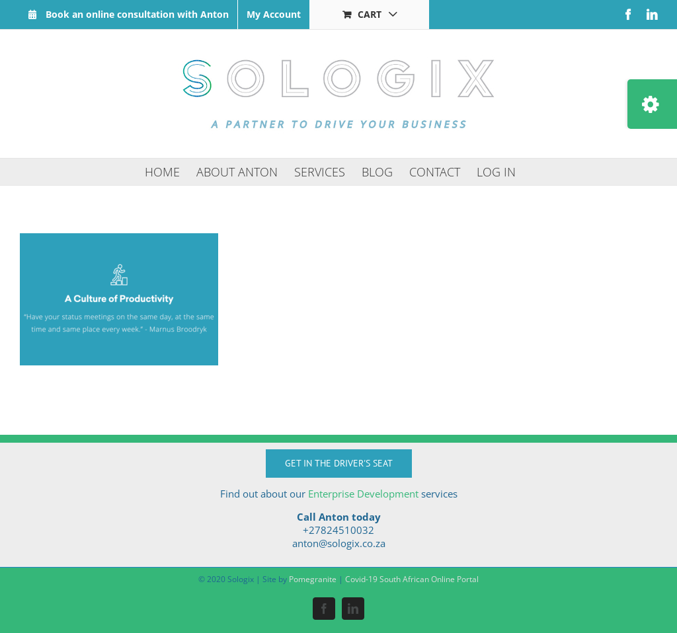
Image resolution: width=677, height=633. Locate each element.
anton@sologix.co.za (338, 543)
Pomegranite (313, 579)
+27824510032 (338, 530)
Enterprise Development (363, 493)
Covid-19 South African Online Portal (412, 579)
